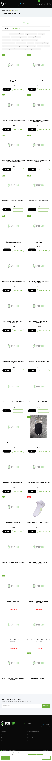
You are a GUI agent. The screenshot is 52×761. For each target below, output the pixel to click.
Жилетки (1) (37, 49)
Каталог (29, 719)
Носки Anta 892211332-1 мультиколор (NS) (13, 279)
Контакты (3, 738)
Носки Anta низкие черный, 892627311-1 (39, 200)
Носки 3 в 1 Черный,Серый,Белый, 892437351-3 (13, 637)
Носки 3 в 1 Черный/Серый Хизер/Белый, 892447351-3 (13, 675)
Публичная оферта (30, 732)
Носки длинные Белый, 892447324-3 (13, 439)
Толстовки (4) (6, 49)
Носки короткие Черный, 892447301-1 (13, 399)
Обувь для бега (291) (31, 34)
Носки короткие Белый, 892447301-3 (38, 399)
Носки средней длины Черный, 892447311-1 (13, 360)
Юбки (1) (47, 46)
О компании (3, 726)
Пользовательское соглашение (33, 729)
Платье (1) (32, 46)
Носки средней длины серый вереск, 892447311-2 (13, 320)
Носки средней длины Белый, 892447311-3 (13, 559)
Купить (7, 89)
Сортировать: (6, 28)
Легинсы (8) (30, 43)
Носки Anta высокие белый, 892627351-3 (13, 200)
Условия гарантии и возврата (6, 729)
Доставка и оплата (4, 732)
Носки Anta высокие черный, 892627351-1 (13, 120)
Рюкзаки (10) (16, 40)
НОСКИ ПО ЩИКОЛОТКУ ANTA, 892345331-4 (38, 519)
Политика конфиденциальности (33, 726)
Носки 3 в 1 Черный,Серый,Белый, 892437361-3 (38, 598)
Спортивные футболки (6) (42, 43)
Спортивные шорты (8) (8, 43)
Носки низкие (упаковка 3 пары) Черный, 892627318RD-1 (38, 160)
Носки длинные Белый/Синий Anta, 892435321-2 (38, 320)
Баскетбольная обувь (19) (16, 34)
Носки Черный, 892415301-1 (38, 675)
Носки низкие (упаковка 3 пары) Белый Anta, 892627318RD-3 (39, 120)
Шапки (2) (41, 34)
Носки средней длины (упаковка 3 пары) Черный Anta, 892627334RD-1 (13, 160)
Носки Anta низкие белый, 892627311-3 (38, 80)
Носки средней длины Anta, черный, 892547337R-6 (39, 280)
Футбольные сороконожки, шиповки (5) (22, 49)
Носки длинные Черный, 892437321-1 (13, 479)
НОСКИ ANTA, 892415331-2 (13, 598)
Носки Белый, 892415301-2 (13, 519)
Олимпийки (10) (6, 40)
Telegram (23, 4)
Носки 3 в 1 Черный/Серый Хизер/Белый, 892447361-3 (38, 637)
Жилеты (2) (17, 46)
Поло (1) (40, 46)
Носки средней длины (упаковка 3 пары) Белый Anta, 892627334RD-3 (13, 240)
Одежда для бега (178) (34, 37)
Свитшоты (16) (33, 40)
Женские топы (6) (21, 43)
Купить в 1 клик (18, 89)
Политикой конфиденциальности (35, 754)
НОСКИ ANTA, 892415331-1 (39, 439)
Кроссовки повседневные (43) (19, 37)
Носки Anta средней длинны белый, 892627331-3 (39, 240)
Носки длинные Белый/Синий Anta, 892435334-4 (38, 560)
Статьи (2, 735)
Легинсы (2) (25, 46)
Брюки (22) (24, 40)
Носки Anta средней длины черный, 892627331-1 (13, 80)
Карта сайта (29, 735)
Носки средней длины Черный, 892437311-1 (38, 480)
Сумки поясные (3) (7, 46)
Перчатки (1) (6, 37)
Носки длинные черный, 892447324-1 (39, 359)
